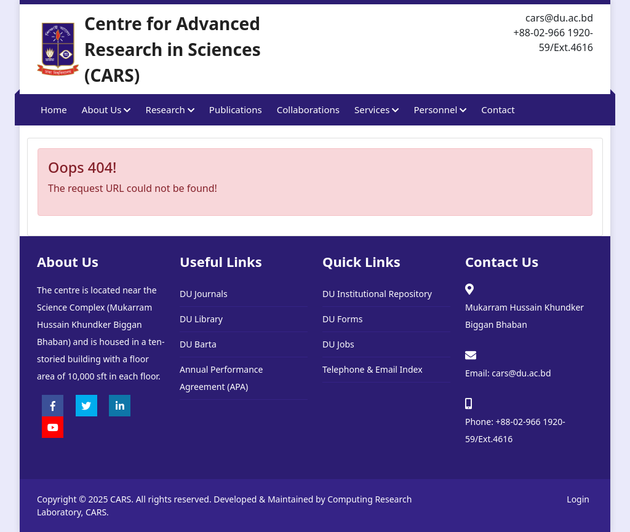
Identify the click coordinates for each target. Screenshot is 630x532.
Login (578, 499)
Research (170, 109)
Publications (235, 109)
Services (376, 109)
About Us (106, 109)
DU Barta (198, 344)
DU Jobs (338, 344)
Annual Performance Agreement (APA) (221, 377)
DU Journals (204, 294)
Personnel (439, 109)
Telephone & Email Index (372, 369)
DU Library (201, 319)
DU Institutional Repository (377, 294)
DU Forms (342, 319)
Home (54, 109)
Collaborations (308, 109)
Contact (497, 109)
